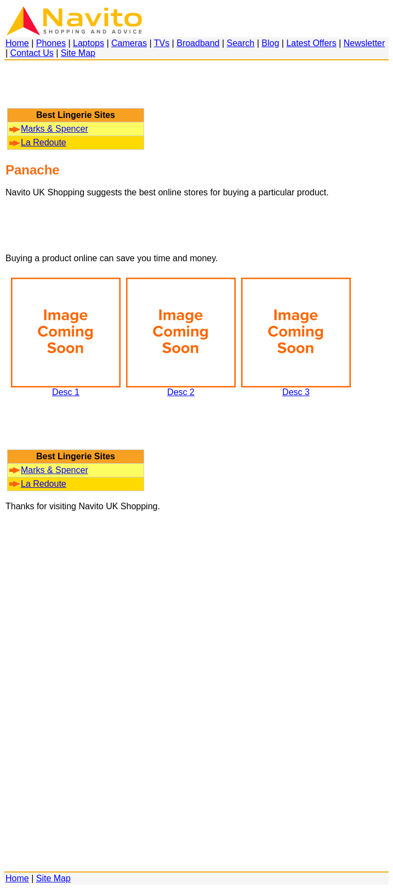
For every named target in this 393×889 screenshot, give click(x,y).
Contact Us (32, 53)
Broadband (197, 43)
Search (241, 43)
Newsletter (364, 43)
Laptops (88, 43)
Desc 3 (296, 388)
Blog (270, 43)
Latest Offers (311, 43)
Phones (51, 43)
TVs (161, 43)
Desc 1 (66, 388)
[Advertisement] (76, 89)
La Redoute (37, 142)
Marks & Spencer (48, 128)
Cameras (129, 43)
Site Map (78, 53)
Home (17, 43)
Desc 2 (181, 388)
